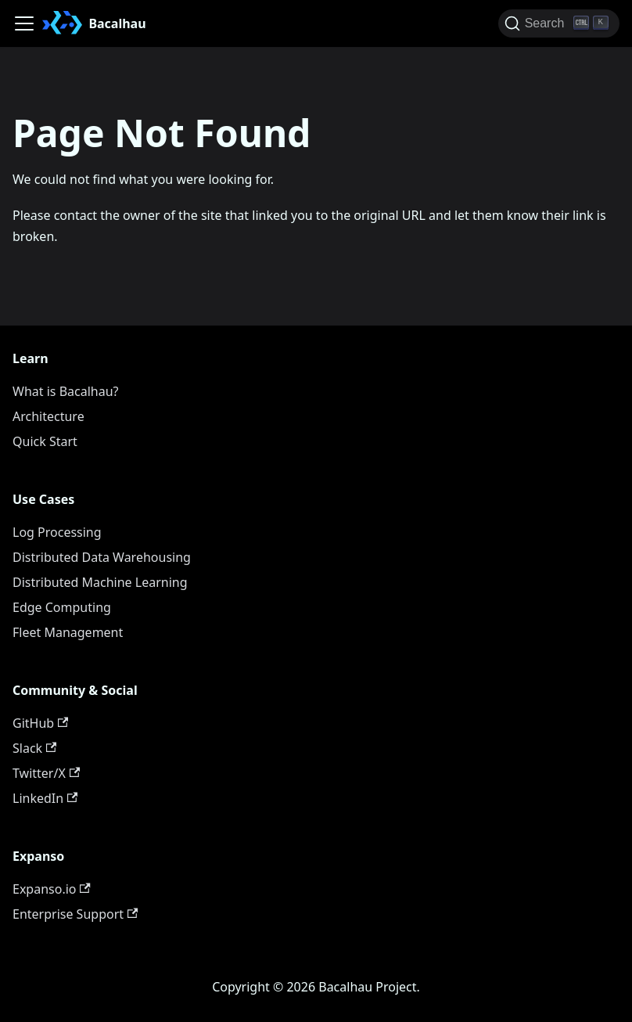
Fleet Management (68, 632)
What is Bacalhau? (66, 391)
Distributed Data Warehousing (102, 557)
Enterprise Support (75, 914)
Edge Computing (62, 607)
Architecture (48, 416)
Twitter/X (46, 773)
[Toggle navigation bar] (24, 23)
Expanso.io (52, 889)
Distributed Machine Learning (100, 582)
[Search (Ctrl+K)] (558, 23)
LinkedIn (45, 798)
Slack (34, 748)
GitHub (40, 723)
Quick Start (45, 441)
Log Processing (57, 532)
